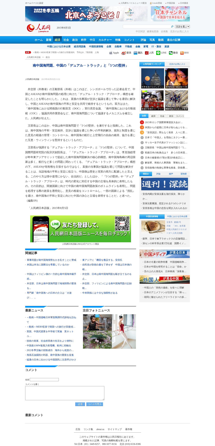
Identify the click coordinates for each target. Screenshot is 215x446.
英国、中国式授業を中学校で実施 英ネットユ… (50, 333)
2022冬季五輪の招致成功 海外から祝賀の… (50, 350)
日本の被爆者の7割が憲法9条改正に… (165, 157)
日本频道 (183, 3)
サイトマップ (115, 429)
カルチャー (105, 39)
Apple (114, 53)
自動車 (118, 46)
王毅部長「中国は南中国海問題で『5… (165, 147)
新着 (48, 39)
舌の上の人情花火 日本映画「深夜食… (165, 271)
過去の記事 (173, 39)
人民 (149, 53)
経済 (57, 39)
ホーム (39, 39)
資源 (166, 46)
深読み (146, 174)
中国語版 (170, 3)
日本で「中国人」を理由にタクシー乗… (166, 137)
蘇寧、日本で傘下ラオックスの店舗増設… (165, 238)
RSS (184, 53)
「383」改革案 (179, 226)
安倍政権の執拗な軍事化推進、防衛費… (166, 167)
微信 (173, 53)
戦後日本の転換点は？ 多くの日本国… (166, 152)
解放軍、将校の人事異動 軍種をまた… (166, 162)
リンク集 (88, 429)
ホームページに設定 (34, 3)
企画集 (165, 31)
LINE (161, 53)
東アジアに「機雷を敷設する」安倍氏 (102, 260)
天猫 (168, 226)
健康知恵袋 (153, 31)
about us (100, 429)
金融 (137, 46)
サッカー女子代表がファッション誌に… (166, 142)
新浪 (126, 53)
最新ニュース (34, 310)
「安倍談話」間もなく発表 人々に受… (166, 132)
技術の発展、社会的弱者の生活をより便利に (50, 341)
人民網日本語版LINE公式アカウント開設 (80, 230)
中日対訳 (140, 31)
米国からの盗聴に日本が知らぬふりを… (166, 127)
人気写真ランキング (152, 64)
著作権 (128, 429)
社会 (66, 39)
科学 (83, 39)
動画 (161, 39)
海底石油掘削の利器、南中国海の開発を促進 (50, 355)
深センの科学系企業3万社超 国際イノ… (164, 243)
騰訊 (138, 53)
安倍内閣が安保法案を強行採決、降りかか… (164, 196)
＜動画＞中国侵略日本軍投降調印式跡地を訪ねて (55, 52)
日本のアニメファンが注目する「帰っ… (165, 292)
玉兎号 (169, 222)
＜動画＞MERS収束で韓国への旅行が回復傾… (51, 327)
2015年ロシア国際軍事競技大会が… (164, 122)
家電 (145, 46)
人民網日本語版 (34, 57)
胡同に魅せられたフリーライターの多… (165, 297)
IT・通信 (156, 46)
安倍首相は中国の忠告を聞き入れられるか (165, 208)
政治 (75, 39)
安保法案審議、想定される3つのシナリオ (164, 203)
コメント (129, 39)
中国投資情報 (96, 46)
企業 (108, 46)
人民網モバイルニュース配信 (133, 3)
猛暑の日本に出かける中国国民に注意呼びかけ (51, 359)
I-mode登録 (156, 3)
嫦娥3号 (177, 222)
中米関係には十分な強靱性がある (100, 293)
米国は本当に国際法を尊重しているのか (48, 264)
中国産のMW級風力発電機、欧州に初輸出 (49, 345)
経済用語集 (80, 46)
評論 (143, 39)
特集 (118, 39)
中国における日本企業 (59, 46)
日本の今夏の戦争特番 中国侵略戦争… (165, 262)
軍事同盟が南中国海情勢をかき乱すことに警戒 (51, 260)
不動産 (128, 46)
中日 (92, 39)
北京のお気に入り (179, 31)
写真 (152, 39)
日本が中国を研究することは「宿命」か (165, 266)
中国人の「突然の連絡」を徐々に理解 (164, 287)
